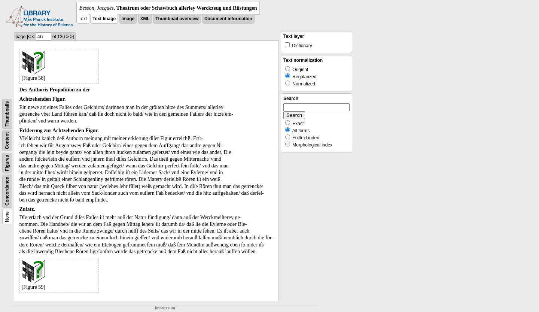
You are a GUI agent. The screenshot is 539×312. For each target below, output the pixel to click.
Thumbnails (7, 113)
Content (7, 140)
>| (72, 36)
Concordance (7, 191)
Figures (7, 163)
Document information (228, 18)
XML (145, 18)
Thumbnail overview (176, 18)
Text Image (104, 18)
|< (29, 36)
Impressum (165, 308)
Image (128, 18)
